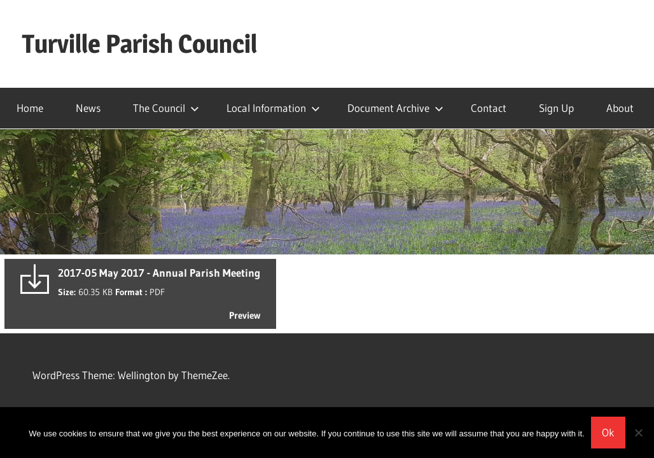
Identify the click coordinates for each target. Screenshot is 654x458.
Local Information (273, 107)
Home (30, 107)
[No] (638, 432)
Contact (488, 107)
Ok (608, 432)
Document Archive (395, 107)
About (620, 107)
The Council (166, 107)
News (88, 107)
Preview (244, 315)
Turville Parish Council (139, 43)
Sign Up (556, 107)
